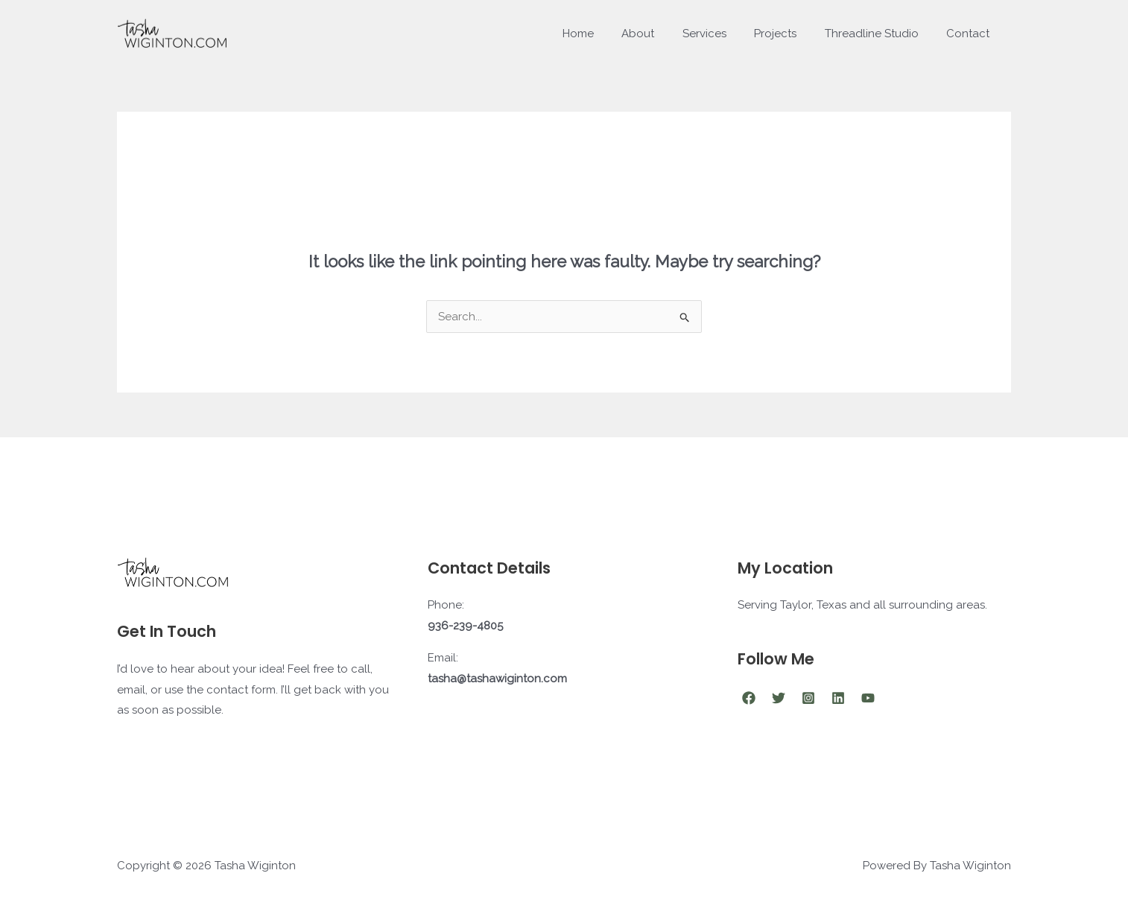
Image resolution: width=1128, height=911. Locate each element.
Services (724, 33)
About (663, 33)
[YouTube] (868, 698)
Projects (789, 33)
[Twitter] (778, 698)
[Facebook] (749, 698)
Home (608, 33)
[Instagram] (808, 698)
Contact (970, 33)
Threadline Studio (880, 33)
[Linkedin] (838, 698)
